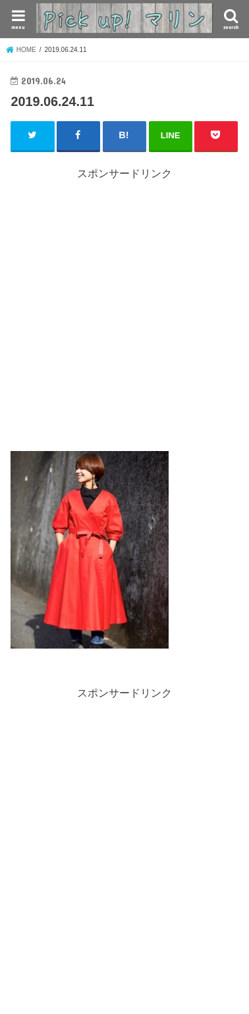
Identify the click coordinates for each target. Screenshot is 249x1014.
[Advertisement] (124, 306)
